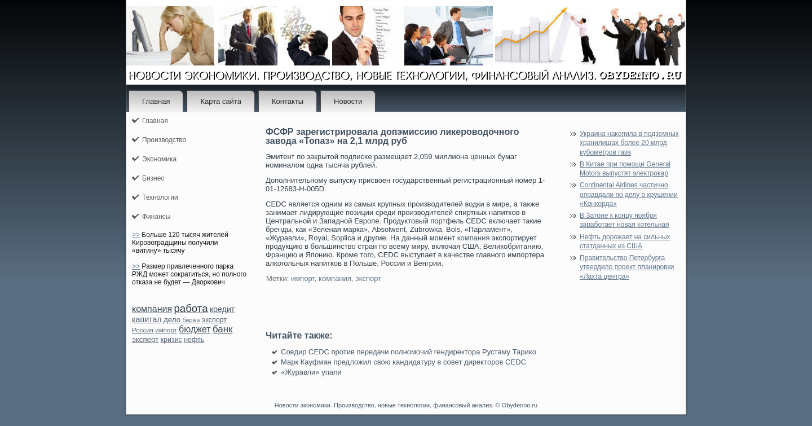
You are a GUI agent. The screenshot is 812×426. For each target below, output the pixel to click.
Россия (142, 330)
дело (172, 319)
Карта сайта (220, 101)
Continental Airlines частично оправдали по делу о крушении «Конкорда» (629, 194)
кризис (171, 340)
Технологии (160, 197)
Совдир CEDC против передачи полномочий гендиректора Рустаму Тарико (408, 352)
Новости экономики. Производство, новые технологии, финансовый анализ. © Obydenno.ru (406, 405)
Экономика (159, 159)
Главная (156, 101)
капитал (147, 319)
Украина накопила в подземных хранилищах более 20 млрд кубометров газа (629, 143)
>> (136, 235)
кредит (222, 309)
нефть (194, 340)
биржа (191, 320)
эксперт (145, 339)
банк (222, 329)
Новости (348, 101)
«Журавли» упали (311, 372)
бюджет (195, 329)
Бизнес (153, 178)
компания (152, 309)
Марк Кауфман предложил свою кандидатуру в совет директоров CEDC (403, 362)
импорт (166, 330)
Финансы (156, 217)
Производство (164, 140)
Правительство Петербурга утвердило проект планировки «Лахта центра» (627, 267)
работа (191, 308)
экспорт (214, 320)
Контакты (287, 101)
